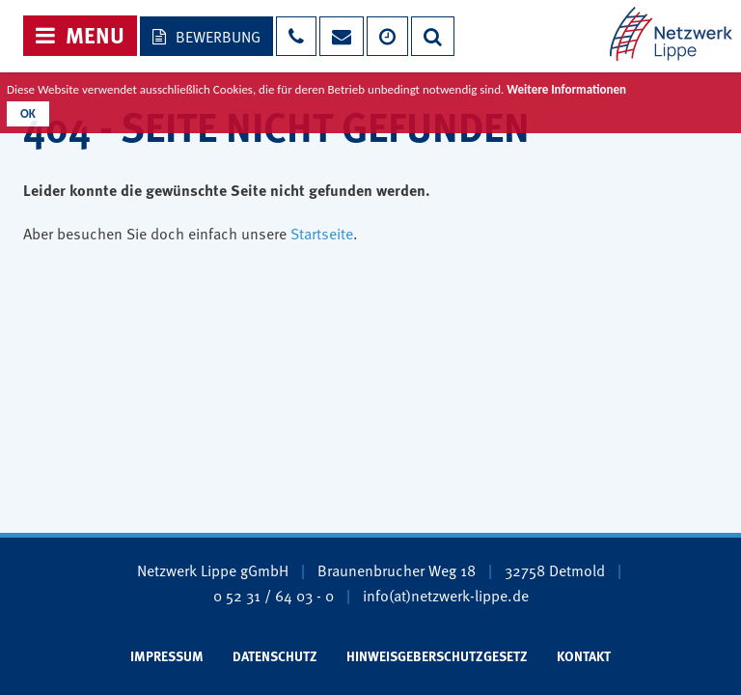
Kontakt (584, 655)
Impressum (167, 655)
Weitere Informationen (566, 89)
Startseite (321, 232)
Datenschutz (275, 655)
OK (28, 113)
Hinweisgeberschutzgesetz (437, 655)
